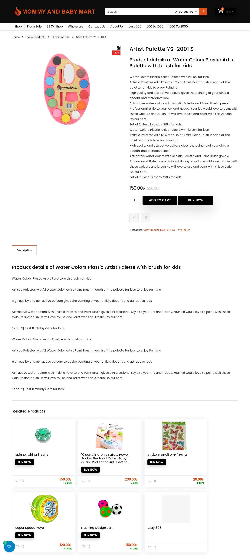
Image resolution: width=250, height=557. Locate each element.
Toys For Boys (168, 230)
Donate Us (133, 531)
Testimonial (134, 520)
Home (16, 37)
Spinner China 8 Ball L (27, 456)
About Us (117, 26)
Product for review (102, 520)
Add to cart (160, 200)
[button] (118, 48)
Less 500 (135, 26)
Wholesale (75, 26)
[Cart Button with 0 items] (9, 547)
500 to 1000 (154, 26)
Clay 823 (213, 454)
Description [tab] (24, 250)
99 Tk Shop (55, 26)
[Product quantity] (135, 200)
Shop (18, 26)
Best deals (96, 531)
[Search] (203, 11)
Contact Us (96, 26)
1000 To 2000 (178, 26)
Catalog (95, 536)
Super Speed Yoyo (139, 456)
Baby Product (35, 37)
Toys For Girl (61, 37)
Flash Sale (34, 26)
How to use (133, 525)
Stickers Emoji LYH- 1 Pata (102, 456)
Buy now (195, 200)
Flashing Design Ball (179, 456)
